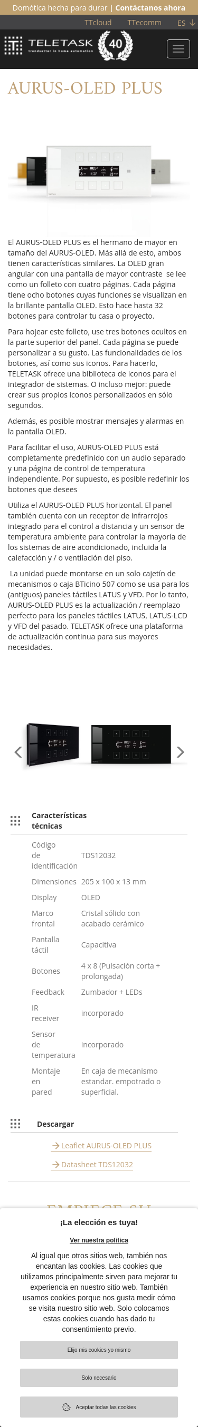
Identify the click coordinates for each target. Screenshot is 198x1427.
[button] (18, 767)
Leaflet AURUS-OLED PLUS (106, 1145)
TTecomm (145, 22)
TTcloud (97, 22)
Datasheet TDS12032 (97, 1164)
